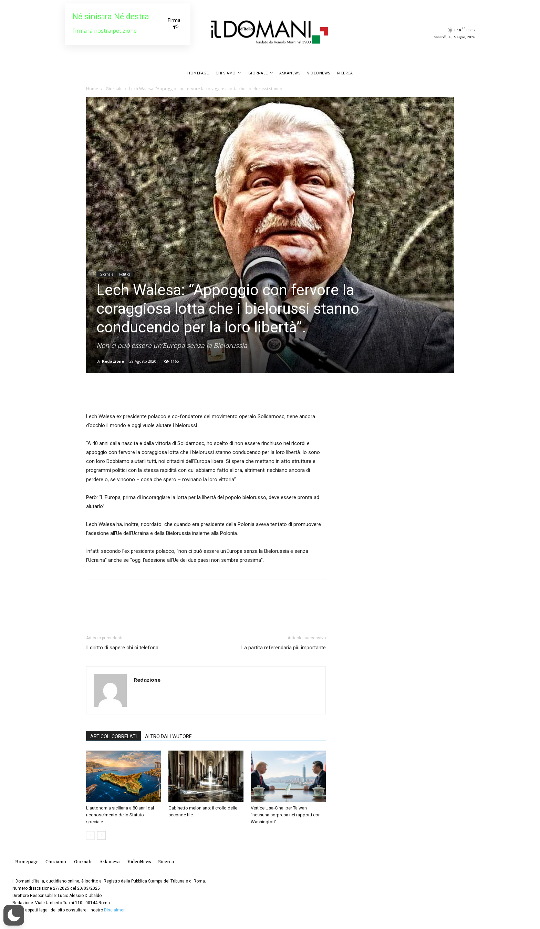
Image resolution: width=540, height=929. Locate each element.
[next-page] (101, 835)
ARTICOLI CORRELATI (113, 736)
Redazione (113, 361)
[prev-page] (90, 835)
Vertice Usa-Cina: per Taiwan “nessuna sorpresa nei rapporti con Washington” (286, 814)
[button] (13, 915)
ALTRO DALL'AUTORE (168, 736)
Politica (125, 274)
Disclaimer (114, 910)
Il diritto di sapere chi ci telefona (122, 647)
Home (92, 89)
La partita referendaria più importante (283, 647)
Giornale (114, 89)
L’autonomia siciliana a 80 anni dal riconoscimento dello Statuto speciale (120, 814)
